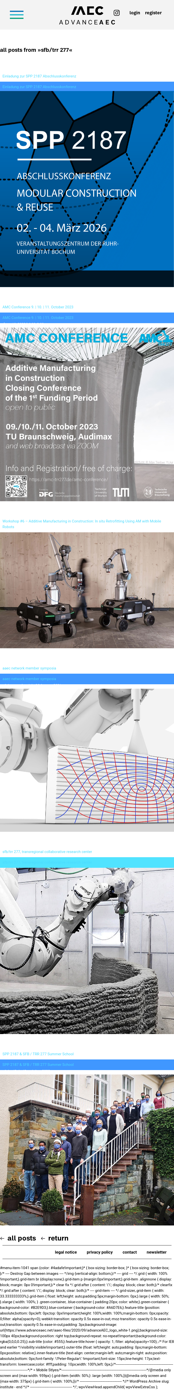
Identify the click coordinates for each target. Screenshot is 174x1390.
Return (58, 1238)
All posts (21, 1238)
